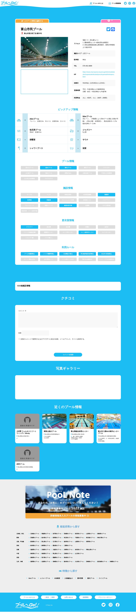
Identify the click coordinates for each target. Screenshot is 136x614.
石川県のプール (57, 544)
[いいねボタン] (109, 20)
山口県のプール (79, 555)
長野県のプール (90, 544)
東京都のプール (90, 540)
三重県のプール (68, 547)
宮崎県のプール (90, 564)
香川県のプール (46, 559)
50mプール (32, 580)
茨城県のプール (34, 540)
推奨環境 (85, 599)
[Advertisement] (68, 13)
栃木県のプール (46, 540)
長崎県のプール (57, 564)
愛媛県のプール (57, 559)
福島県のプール (101, 536)
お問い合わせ (68, 599)
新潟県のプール (34, 544)
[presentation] (68, 348)
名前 (19, 335)
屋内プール (90, 580)
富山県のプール (46, 544)
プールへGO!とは (96, 3)
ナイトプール (103, 580)
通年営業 (80, 580)
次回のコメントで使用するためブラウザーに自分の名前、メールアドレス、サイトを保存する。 (53, 341)
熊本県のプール (68, 564)
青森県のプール (46, 536)
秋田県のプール (79, 536)
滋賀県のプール (34, 552)
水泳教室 (57, 580)
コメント (22, 311)
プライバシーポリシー (105, 599)
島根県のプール (46, 555)
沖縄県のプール (114, 564)
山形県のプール (90, 536)
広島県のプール (68, 555)
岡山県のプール (57, 555)
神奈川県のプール (102, 540)
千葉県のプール (79, 540)
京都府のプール (46, 552)
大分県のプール (79, 564)
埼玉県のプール (68, 540)
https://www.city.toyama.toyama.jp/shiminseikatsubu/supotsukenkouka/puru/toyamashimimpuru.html (99, 74)
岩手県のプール (57, 536)
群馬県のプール (57, 540)
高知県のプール (68, 559)
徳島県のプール (34, 559)
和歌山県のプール (91, 552)
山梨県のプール (79, 544)
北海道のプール (34, 536)
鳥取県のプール (34, 555)
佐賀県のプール (46, 564)
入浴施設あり (68, 580)
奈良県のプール (79, 552)
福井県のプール (68, 544)
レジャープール (45, 580)
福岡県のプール (34, 564)
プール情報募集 (114, 3)
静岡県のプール (46, 547)
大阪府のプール (57, 552)
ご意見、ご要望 (49, 599)
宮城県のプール (68, 536)
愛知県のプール (57, 547)
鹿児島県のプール (102, 564)
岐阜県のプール (34, 547)
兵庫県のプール (68, 552)
